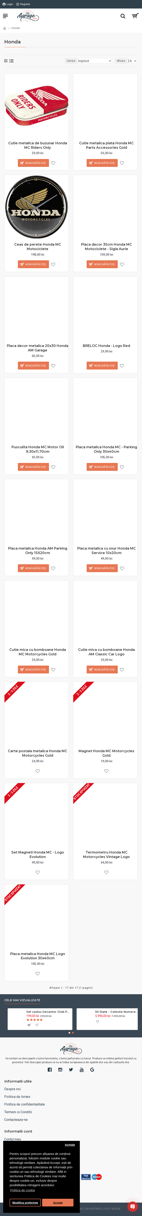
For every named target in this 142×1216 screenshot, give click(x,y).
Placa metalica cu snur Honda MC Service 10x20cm (106, 550)
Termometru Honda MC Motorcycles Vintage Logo (106, 854)
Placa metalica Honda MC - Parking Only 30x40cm (106, 449)
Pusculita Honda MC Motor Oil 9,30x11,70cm (37, 449)
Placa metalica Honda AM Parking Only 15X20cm (37, 550)
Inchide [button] (70, 1144)
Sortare (71, 60)
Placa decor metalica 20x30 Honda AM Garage (37, 348)
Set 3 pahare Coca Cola (109, 1011)
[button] (69, 1033)
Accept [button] (58, 1202)
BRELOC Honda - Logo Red (106, 346)
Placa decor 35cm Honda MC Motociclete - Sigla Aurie (106, 246)
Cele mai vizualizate (22, 1000)
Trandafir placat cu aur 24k (43, 1011)
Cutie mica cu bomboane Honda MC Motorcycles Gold (37, 652)
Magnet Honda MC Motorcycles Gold (106, 753)
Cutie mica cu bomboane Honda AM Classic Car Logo (106, 652)
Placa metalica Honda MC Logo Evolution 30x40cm (37, 956)
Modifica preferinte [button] (25, 1202)
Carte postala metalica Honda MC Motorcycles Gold (37, 753)
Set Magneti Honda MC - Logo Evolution (37, 854)
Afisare (121, 60)
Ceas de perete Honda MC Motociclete (37, 246)
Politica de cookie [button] (22, 1190)
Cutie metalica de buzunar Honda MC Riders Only (37, 145)
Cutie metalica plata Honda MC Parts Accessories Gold (106, 145)
